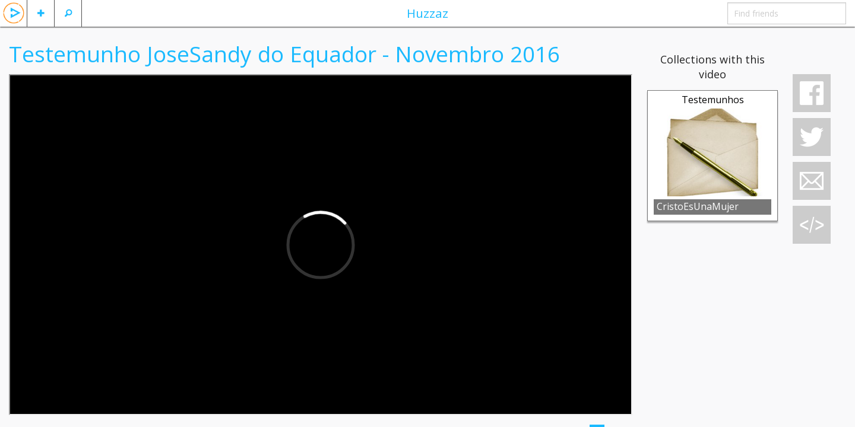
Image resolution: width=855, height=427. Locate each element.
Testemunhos (713, 99)
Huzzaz (427, 13)
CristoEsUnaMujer (698, 206)
